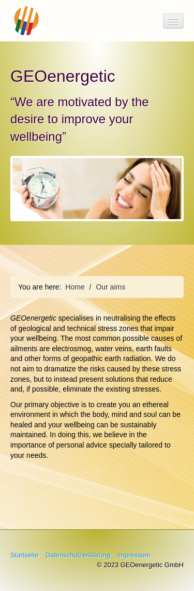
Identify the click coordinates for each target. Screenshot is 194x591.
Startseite (24, 555)
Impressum (134, 555)
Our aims (110, 287)
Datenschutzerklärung (78, 555)
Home (74, 287)
